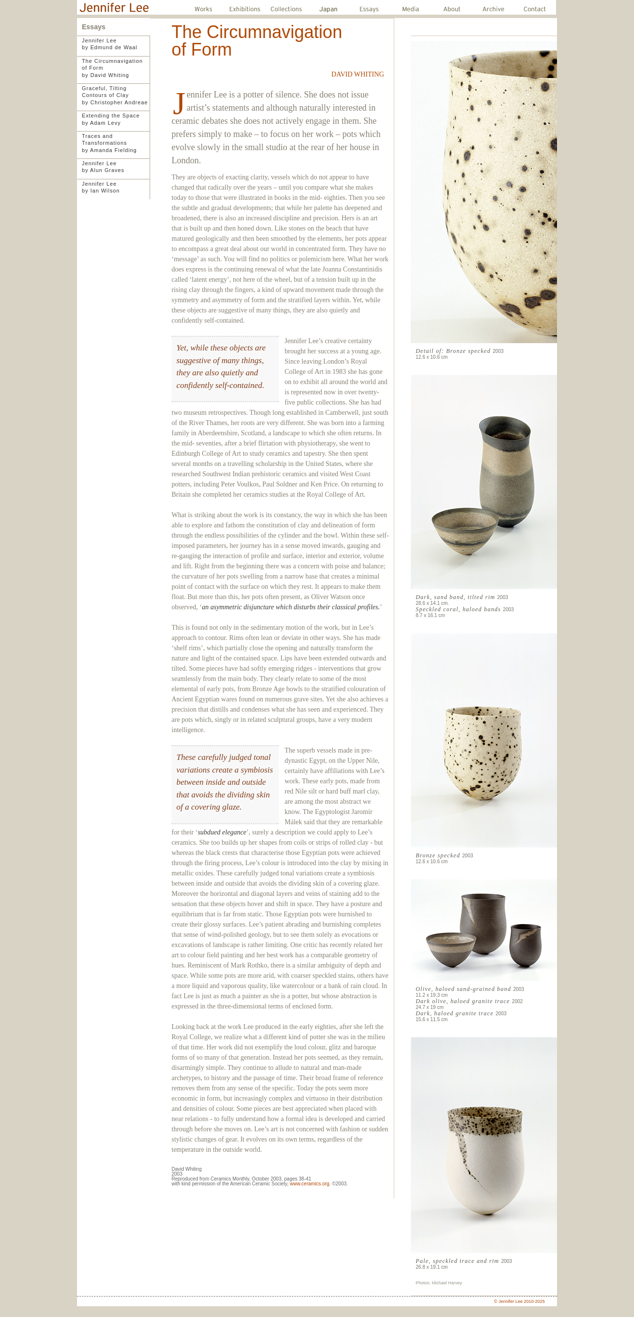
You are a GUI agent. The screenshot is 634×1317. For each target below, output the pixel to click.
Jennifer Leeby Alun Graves (103, 166)
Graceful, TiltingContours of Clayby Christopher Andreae (115, 95)
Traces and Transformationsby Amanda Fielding (109, 143)
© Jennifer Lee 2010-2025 (519, 1301)
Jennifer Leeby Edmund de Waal (109, 44)
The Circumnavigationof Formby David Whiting (112, 68)
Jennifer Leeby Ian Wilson (101, 187)
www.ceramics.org (309, 1183)
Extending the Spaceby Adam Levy (111, 119)
